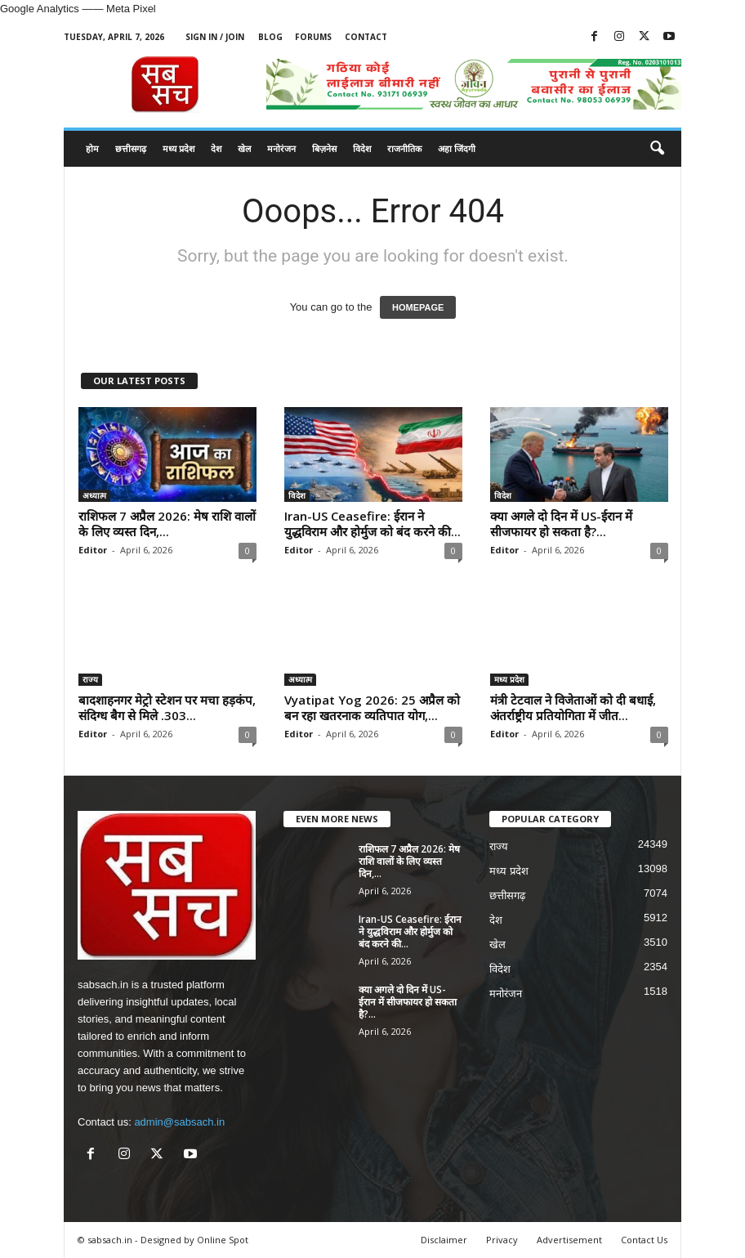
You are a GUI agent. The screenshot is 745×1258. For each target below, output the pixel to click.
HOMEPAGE (418, 307)
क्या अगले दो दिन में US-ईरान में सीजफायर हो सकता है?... (561, 523)
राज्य (90, 679)
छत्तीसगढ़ (130, 148)
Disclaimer (444, 1239)
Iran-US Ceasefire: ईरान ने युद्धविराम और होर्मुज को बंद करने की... (372, 523)
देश (216, 148)
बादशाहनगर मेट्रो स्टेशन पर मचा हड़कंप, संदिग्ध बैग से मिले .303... (167, 707)
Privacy (502, 1239)
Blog (270, 37)
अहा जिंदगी (456, 148)
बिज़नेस (324, 148)
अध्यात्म (94, 495)
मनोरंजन (281, 148)
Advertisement (569, 1239)
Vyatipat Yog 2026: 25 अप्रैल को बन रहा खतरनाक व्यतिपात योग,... (372, 707)
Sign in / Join (214, 37)
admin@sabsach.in (179, 1122)
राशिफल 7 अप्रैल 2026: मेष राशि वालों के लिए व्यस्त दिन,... (167, 523)
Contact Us (644, 1239)
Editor (92, 550)
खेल (244, 148)
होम (92, 148)
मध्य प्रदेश (178, 148)
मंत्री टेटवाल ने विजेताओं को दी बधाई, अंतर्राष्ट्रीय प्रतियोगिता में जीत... (573, 707)
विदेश (362, 148)
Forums (313, 37)
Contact (366, 37)
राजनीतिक (404, 148)
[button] (657, 149)
